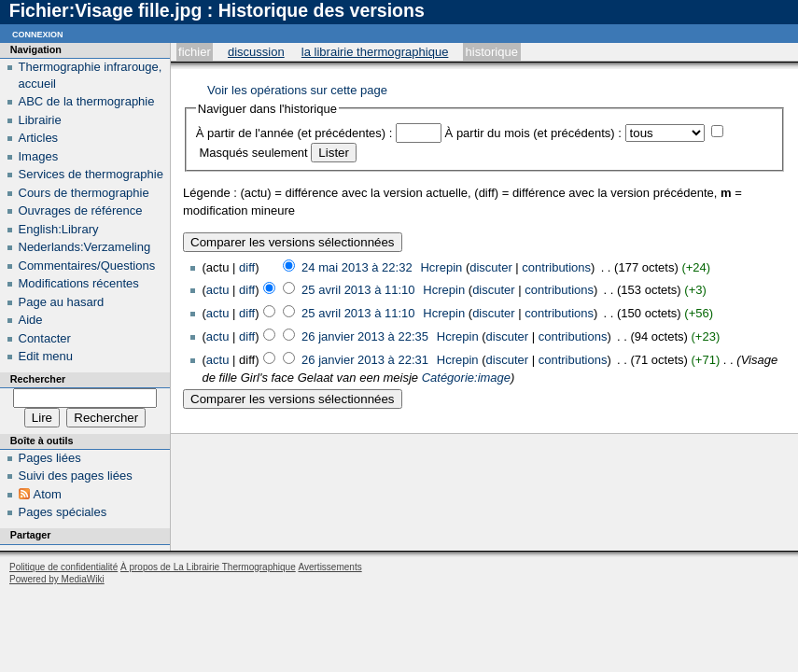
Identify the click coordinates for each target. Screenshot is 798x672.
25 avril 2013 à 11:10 (357, 290)
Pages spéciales (63, 512)
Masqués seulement (253, 153)
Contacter (45, 338)
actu (218, 290)
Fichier (194, 52)
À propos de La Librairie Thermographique (208, 567)
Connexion (37, 33)
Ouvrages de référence (81, 210)
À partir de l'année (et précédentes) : (294, 133)
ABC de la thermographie (87, 101)
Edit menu (46, 356)
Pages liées (50, 458)
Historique (492, 52)
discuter (490, 267)
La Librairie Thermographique (375, 52)
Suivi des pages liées (76, 476)
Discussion (256, 52)
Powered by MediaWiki (57, 579)
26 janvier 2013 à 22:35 (364, 336)
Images (39, 156)
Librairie (40, 120)
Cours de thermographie (84, 193)
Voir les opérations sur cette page (297, 90)
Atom (48, 494)
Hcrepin (441, 267)
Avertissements (329, 567)
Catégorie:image (466, 378)
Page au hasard (62, 302)
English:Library (59, 229)
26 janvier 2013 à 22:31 (364, 360)
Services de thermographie (91, 174)
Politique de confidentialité (63, 567)
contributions (556, 267)
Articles (39, 138)
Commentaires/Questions (87, 266)
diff (247, 267)
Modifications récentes (79, 283)
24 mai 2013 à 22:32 (357, 267)
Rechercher (37, 379)
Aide (31, 320)
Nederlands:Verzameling (85, 247)
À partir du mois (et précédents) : (533, 133)
